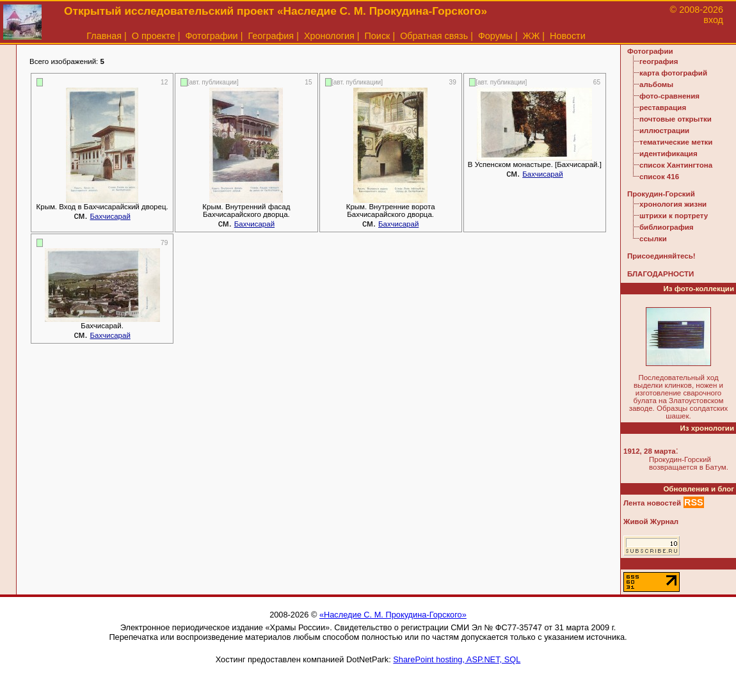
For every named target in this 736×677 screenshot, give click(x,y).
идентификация (668, 153)
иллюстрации (664, 130)
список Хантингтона (675, 165)
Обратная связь (434, 36)
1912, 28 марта (649, 451)
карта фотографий (673, 73)
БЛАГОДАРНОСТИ (660, 274)
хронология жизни (673, 204)
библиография (666, 227)
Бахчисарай (110, 216)
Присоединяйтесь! (661, 256)
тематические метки (675, 142)
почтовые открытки (675, 119)
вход (713, 20)
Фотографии (211, 36)
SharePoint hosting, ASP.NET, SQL (456, 659)
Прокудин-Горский (661, 194)
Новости (568, 36)
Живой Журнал (650, 521)
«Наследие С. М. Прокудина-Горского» (393, 614)
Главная (104, 36)
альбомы (656, 84)
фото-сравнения (669, 96)
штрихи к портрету (673, 215)
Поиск (377, 36)
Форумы (495, 36)
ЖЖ (531, 36)
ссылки (653, 239)
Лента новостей (652, 503)
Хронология (329, 36)
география (658, 61)
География (271, 36)
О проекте (153, 36)
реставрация (662, 107)
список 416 (659, 176)
